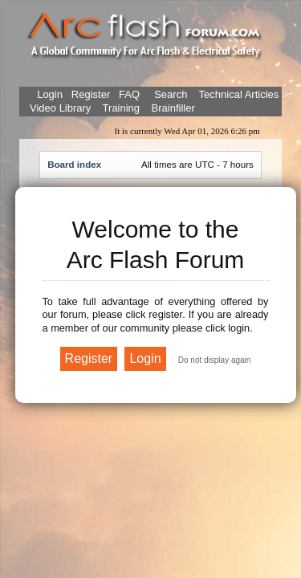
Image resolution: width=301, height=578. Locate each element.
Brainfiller (173, 108)
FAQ (128, 94)
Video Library (60, 108)
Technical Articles (239, 94)
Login (50, 94)
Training (121, 108)
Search (170, 94)
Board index (74, 164)
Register (89, 94)
